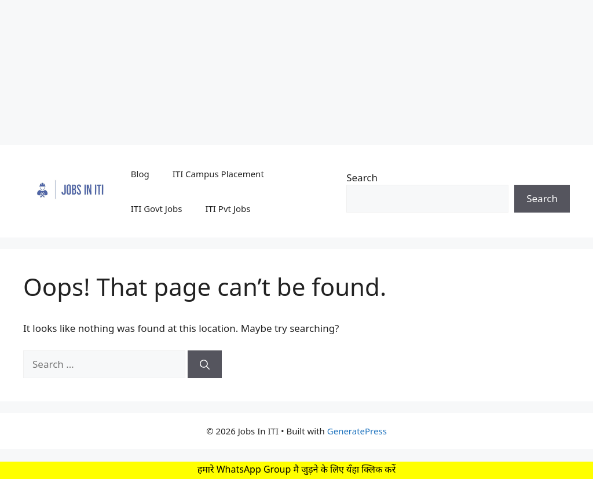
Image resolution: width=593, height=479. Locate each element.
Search (362, 177)
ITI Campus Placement (218, 174)
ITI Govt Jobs (156, 208)
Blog (140, 174)
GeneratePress (357, 431)
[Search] (205, 364)
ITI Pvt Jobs (227, 208)
